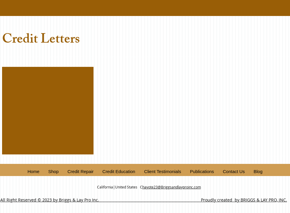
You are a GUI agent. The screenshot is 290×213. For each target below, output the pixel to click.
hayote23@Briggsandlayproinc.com (171, 187)
